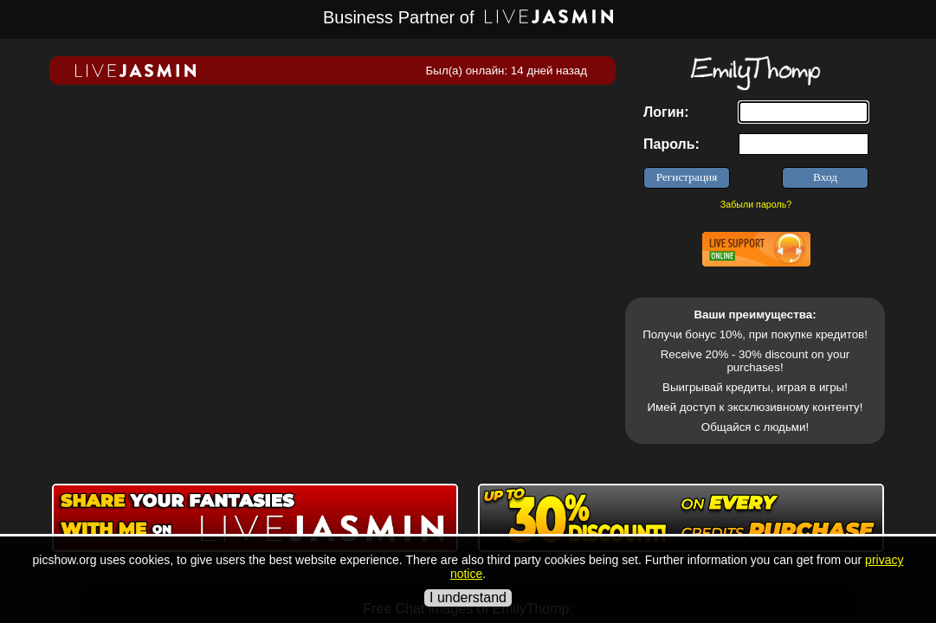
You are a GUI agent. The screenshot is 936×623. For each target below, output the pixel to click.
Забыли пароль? (755, 204)
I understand (468, 597)
